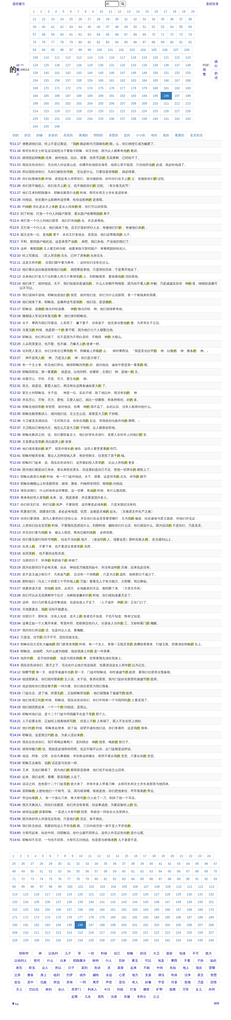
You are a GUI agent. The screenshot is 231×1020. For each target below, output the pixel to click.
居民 (101, 996)
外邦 (212, 989)
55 (181, 27)
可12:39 (15, 441)
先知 (173, 968)
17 (165, 11)
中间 (160, 968)
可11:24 (15, 171)
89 (162, 42)
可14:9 (14, 665)
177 (122, 88)
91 (181, 42)
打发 (133, 989)
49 (126, 27)
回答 (213, 982)
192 (122, 96)
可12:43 (15, 462)
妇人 (61, 989)
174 (89, 88)
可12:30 (15, 379)
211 (166, 103)
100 (99, 50)
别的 (15, 135)
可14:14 (15, 679)
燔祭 (146, 989)
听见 (32, 968)
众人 (45, 968)
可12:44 (15, 469)
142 (68, 73)
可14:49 (15, 805)
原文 (200, 975)
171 (57, 88)
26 (80, 19)
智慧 (213, 975)
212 (177, 103)
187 (68, 96)
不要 (187, 960)
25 (71, 19)
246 (57, 126)
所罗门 (76, 989)
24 (62, 19)
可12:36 (15, 420)
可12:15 (15, 295)
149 (144, 73)
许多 (174, 982)
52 (153, 27)
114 (89, 57)
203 (78, 103)
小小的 (140, 135)
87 (144, 42)
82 (98, 42)
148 (133, 73)
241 (166, 119)
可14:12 (15, 672)
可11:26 (15, 185)
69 (144, 34)
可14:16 (15, 693)
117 (122, 57)
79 (71, 42)
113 (78, 57)
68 (135, 34)
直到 (84, 968)
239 (144, 119)
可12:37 (15, 427)
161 (111, 80)
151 (166, 73)
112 (68, 57)
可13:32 (15, 616)
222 (122, 111)
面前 (169, 953)
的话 (216, 75)
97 (71, 50)
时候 (104, 953)
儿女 (88, 996)
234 (89, 119)
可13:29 (15, 602)
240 (155, 119)
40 (44, 27)
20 (193, 11)
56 (190, 27)
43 (71, 27)
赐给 (96, 975)
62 (80, 34)
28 (98, 19)
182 (177, 88)
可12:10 (15, 255)
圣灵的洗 (196, 135)
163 (133, 80)
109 (35, 57)
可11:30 (15, 206)
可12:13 (15, 276)
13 (129, 11)
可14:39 (15, 763)
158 (78, 80)
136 (166, 65)
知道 (182, 953)
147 (122, 73)
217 (68, 111)
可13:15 (15, 546)
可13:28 (15, 595)
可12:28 (15, 365)
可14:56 (15, 819)
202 (68, 103)
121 (166, 57)
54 (172, 27)
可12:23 (15, 330)
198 (188, 96)
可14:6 (14, 651)
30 (117, 19)
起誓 (75, 996)
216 (57, 111)
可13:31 (15, 609)
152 (177, 73)
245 (46, 126)
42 (62, 27)
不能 (146, 968)
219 (89, 111)
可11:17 (15, 144)
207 (122, 103)
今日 (107, 989)
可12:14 (15, 283)
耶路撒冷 (79, 960)
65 (108, 34)
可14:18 (15, 700)
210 (155, 103)
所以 (58, 968)
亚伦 (122, 982)
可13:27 (15, 588)
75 (34, 42)
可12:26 (15, 351)
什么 (50, 960)
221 (111, 111)
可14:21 (15, 721)
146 (111, 73)
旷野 (159, 989)
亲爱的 (113, 135)
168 (188, 80)
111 (57, 57)
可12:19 (15, 323)
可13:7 (14, 504)
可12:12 (15, 269)
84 (117, 42)
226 (166, 111)
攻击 (17, 982)
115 (100, 57)
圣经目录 (212, 4)
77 (53, 42)
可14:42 (15, 777)
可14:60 (15, 833)
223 (133, 111)
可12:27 (15, 358)
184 (35, 96)
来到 (48, 989)
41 (53, 27)
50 (135, 27)
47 (108, 27)
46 (98, 27)
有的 (154, 135)
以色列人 (20, 960)
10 (101, 11)
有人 (135, 982)
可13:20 (15, 574)
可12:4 (14, 220)
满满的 (83, 135)
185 (46, 96)
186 (57, 96)
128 (78, 65)
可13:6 (14, 497)
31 (126, 19)
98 (80, 50)
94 (44, 50)
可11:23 (15, 165)
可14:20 (15, 714)
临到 (56, 975)
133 (133, 65)
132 (122, 65)
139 (35, 73)
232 (68, 119)
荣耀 (212, 968)
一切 (91, 953)
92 (190, 42)
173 (78, 88)
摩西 (174, 960)
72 (172, 34)
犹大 (209, 953)
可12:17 (15, 309)
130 (100, 65)
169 (35, 88)
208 (133, 103)
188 (78, 96)
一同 (83, 982)
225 (155, 111)
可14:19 (15, 707)
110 (46, 57)
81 (89, 42)
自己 (117, 953)
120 (155, 57)
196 (166, 96)
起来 (133, 968)
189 (89, 96)
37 (181, 19)
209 (144, 103)
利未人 (92, 989)
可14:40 (15, 770)
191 (111, 96)
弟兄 (19, 968)
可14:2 (14, 637)
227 (177, 111)
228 (188, 111)
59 (53, 34)
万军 (185, 989)
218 (78, 111)
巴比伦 (34, 989)
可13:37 (15, 630)
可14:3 (14, 644)
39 (34, 27)
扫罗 (70, 975)
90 (172, 42)
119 (144, 57)
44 (80, 27)
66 (117, 34)
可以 (148, 960)
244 (35, 126)
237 (122, 119)
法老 (114, 996)
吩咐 (95, 960)
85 (126, 42)
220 (100, 111)
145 (100, 73)
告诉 (97, 968)
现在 (199, 968)
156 (57, 80)
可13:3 (14, 483)
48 (117, 27)
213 (188, 103)
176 (111, 88)
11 (110, 11)
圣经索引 (18, 4)
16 (156, 11)
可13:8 (14, 511)
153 (188, 73)
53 (162, 27)
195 (155, 96)
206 (111, 103)
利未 (174, 975)
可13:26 (15, 581)
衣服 (127, 996)
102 (121, 50)
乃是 (200, 982)
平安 (161, 982)
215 (46, 111)
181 (166, 88)
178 (133, 88)
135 (155, 65)
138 (188, 65)
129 (89, 65)
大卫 (156, 953)
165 (155, 80)
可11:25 (15, 178)
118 (133, 57)
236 (111, 119)
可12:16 (15, 302)
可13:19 (15, 567)
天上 (19, 989)
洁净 (187, 975)
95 (53, 50)
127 (68, 65)
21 (34, 19)
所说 (56, 982)
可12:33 (15, 400)
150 (155, 73)
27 (89, 19)
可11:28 (15, 199)
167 (177, 80)
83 (108, 42)
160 (100, 80)
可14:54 (15, 812)
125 (46, 65)
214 (35, 111)
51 (144, 27)
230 (46, 119)
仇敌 (43, 982)
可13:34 (15, 623)
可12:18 (15, 316)
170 (46, 88)
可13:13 (15, 532)
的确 (39, 135)
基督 (120, 968)
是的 (127, 135)
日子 (71, 968)
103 (132, 50)
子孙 (200, 960)
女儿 (199, 989)
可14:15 (15, 686)
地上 (186, 968)
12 (119, 11)
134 (144, 65)
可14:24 (15, 735)
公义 (156, 996)
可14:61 (15, 840)
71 (162, 34)
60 (62, 34)
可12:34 (15, 406)
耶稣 (130, 953)
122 (177, 57)
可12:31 (15, 386)
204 (89, 103)
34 (153, 19)
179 (144, 88)
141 (57, 73)
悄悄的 (98, 135)
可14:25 (15, 742)
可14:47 (15, 798)
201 (57, 103)
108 (186, 50)
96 (62, 50)
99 (89, 50)
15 (147, 11)
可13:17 (15, 560)
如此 (213, 960)
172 (68, 88)
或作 (83, 975)
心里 (122, 975)
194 (144, 96)
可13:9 (14, 518)
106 (164, 50)
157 (68, 80)
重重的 (179, 135)
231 (57, 119)
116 (111, 57)
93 (34, 50)
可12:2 (14, 213)
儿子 (68, 953)
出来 (63, 960)
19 (183, 11)
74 (190, 34)
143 (78, 73)
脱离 (172, 989)
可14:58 (15, 826)
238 (133, 119)
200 (46, 103)
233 (78, 119)
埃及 (161, 960)
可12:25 (15, 344)
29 (108, 19)
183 (188, 88)
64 (98, 34)
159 (89, 80)
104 (143, 50)
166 (166, 80)
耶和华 (24, 953)
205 (100, 103)
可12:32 (15, 393)
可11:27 (15, 192)
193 (133, 96)
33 (144, 19)
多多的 (53, 135)
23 (53, 19)
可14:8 (14, 658)
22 (44, 19)
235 (100, 119)
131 (111, 65)
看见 (135, 960)
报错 (216, 1003)
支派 (148, 975)
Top (16, 1003)
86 (135, 42)
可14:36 (15, 756)
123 (188, 57)
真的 (166, 135)
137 (177, 65)
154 (35, 80)
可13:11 (15, 525)
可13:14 (15, 539)
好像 (148, 982)
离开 (96, 982)
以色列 (53, 953)
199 (35, 103)
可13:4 (14, 490)
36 (172, 19)
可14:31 (15, 749)
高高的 (68, 135)
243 (188, 119)
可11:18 (15, 151)
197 (177, 96)
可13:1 (14, 476)
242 (177, 119)
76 (44, 42)
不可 (195, 953)
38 (190, 19)
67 (126, 34)
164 (144, 80)
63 (89, 34)
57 (34, 34)
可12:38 (15, 434)
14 (138, 11)
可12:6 (14, 234)
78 (62, 42)
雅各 (30, 975)
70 (153, 34)
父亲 (17, 975)
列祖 (120, 989)
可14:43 (15, 784)
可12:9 (14, 248)
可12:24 (15, 337)
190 (100, 96)
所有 (70, 982)
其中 (30, 982)
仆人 (109, 960)
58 (44, 34)
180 (155, 88)
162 (122, 80)
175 (100, 88)
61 (71, 34)
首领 (187, 982)
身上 (43, 975)
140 (46, 73)
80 (80, 42)
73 (181, 34)
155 (46, 80)
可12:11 (15, 262)
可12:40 (15, 448)
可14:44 (15, 791)
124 (35, 65)
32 (135, 19)
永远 (109, 975)
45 (89, 27)
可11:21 (15, 158)
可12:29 (15, 372)
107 (175, 50)
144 (89, 73)
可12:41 (15, 455)
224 (144, 111)
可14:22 (15, 728)
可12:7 (14, 241)
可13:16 (15, 553)
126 (57, 65)
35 (162, 19)
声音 (109, 982)
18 (174, 11)
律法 (161, 975)
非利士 (141, 996)
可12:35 (15, 413)
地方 (135, 975)
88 (153, 42)
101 (110, 50)
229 (35, 119)
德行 (216, 64)
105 (154, 50)
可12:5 (14, 227)
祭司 (37, 960)
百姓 (122, 960)
